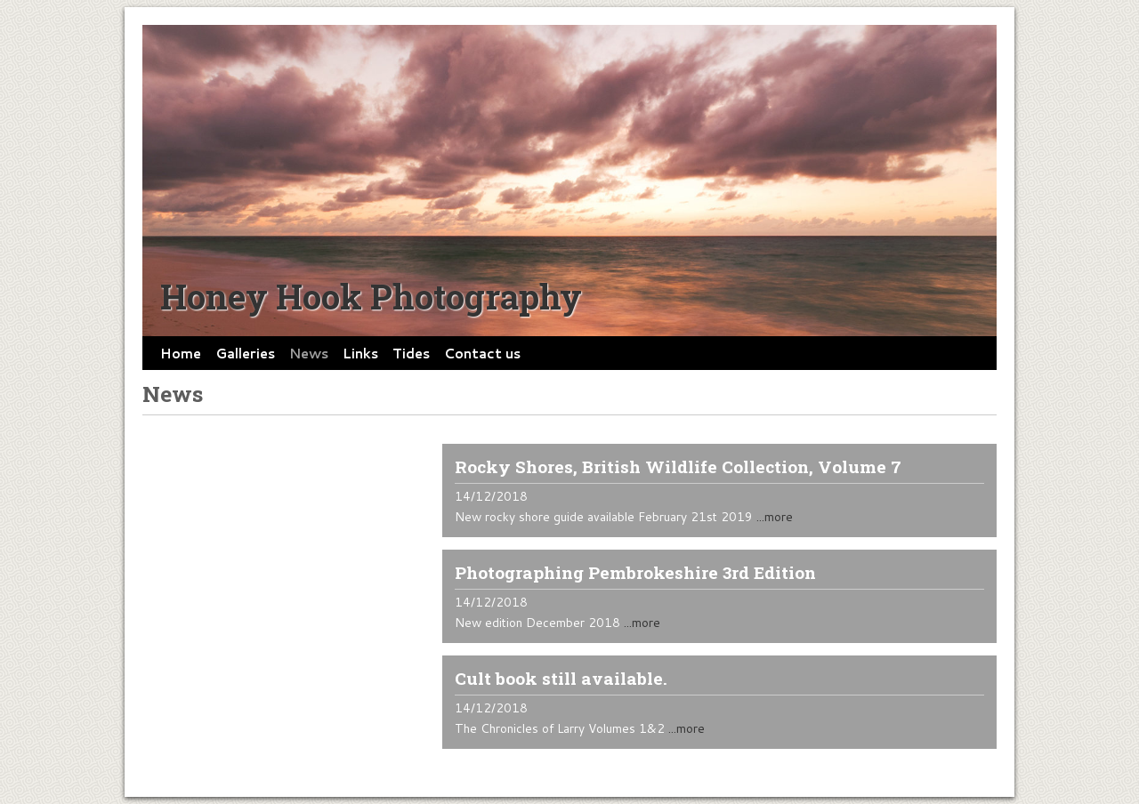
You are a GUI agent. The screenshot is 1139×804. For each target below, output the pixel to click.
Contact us (482, 353)
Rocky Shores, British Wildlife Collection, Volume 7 (678, 466)
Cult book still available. (561, 678)
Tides (411, 353)
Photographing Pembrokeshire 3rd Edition (635, 572)
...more (774, 516)
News (308, 353)
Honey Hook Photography (371, 296)
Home (180, 353)
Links (360, 353)
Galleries (245, 353)
